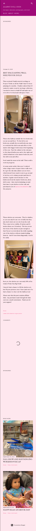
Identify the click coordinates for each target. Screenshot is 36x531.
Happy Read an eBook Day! (16, 510)
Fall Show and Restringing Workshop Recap (17, 460)
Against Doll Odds (12, 7)
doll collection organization (14, 313)
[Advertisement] (18, 46)
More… (17, 13)
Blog (5, 13)
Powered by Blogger (18, 525)
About (10, 13)
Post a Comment (12, 465)
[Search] (32, 3)
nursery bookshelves (22, 186)
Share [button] (4, 310)
